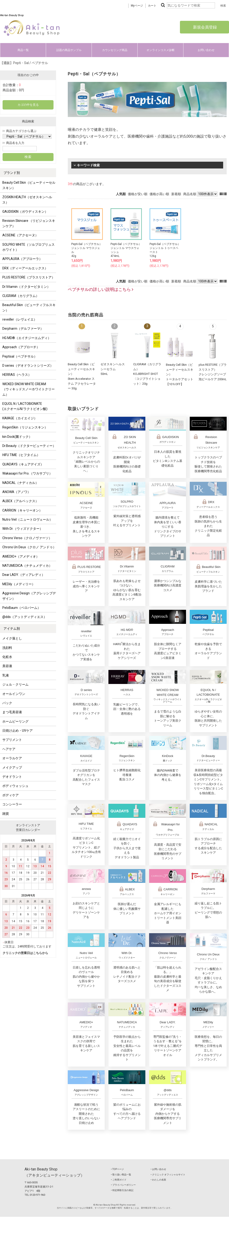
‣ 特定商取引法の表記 (122, 1190)
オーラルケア (12, 758)
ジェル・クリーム (15, 684)
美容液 (7, 666)
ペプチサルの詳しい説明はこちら (100, 289)
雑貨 (5, 813)
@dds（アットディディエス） (24, 617)
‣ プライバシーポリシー (123, 1185)
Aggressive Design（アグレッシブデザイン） (29, 595)
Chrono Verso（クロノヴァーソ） (27, 538)
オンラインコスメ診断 (161, 50)
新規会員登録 (204, 27)
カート (152, 5)
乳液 (5, 675)
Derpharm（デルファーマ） (22, 328)
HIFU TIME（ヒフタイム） (21, 455)
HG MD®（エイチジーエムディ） (26, 338)
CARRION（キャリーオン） (22, 510)
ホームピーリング (15, 721)
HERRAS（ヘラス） (16, 375)
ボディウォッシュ (15, 786)
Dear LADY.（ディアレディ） (23, 575)
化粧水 (7, 657)
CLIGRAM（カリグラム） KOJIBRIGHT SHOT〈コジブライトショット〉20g (147, 373)
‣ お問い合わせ (158, 1169)
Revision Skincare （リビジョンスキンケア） (28, 223)
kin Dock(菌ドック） (17, 437)
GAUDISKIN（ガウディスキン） (25, 211)
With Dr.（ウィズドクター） (22, 528)
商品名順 (189, 194)
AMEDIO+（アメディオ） (20, 556)
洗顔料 (7, 648)
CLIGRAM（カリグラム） (20, 296)
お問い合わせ (206, 50)
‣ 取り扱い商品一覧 (121, 1174)
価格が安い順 (137, 194)
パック (7, 703)
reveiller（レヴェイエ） (19, 319)
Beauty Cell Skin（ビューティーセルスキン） (28, 185)
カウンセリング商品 (114, 50)
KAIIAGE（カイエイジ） (19, 418)
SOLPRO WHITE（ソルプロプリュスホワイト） (28, 247)
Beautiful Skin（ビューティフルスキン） (29, 307)
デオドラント (12, 777)
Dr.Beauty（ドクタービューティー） (29, 446)
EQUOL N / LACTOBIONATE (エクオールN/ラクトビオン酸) (24, 406)
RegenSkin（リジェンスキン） (25, 427)
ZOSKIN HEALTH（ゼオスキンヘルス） (27, 199)
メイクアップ (12, 767)
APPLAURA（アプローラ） (22, 259)
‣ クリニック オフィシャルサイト (168, 1174)
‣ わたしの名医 (158, 1179)
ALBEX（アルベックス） (20, 501)
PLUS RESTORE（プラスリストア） (28, 277)
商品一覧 (23, 50)
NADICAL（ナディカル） (20, 483)
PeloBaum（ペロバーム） (21, 608)
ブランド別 (12, 173)
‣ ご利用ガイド (118, 1179)
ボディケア (10, 795)
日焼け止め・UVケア (17, 730)
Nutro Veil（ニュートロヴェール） (27, 519)
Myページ (137, 5)
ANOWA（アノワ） (16, 492)
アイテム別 (12, 628)
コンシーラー (12, 804)
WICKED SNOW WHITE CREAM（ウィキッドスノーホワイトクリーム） (28, 389)
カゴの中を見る (28, 104)
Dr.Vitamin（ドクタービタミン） (26, 287)
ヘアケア (8, 749)
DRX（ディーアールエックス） (25, 268)
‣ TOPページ (117, 1169)
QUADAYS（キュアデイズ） (23, 464)
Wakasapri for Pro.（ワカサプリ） (27, 473)
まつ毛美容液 (12, 712)
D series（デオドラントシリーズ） (27, 365)
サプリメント (12, 740)
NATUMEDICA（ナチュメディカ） (27, 565)
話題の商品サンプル (69, 50)
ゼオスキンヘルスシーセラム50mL (112, 369)
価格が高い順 (159, 194)
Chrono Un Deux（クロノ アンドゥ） (29, 547)
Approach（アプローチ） (21, 347)
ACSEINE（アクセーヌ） (20, 235)
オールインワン (13, 694)
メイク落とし (12, 638)
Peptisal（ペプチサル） (19, 356)
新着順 (176, 194)
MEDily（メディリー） (18, 584)
